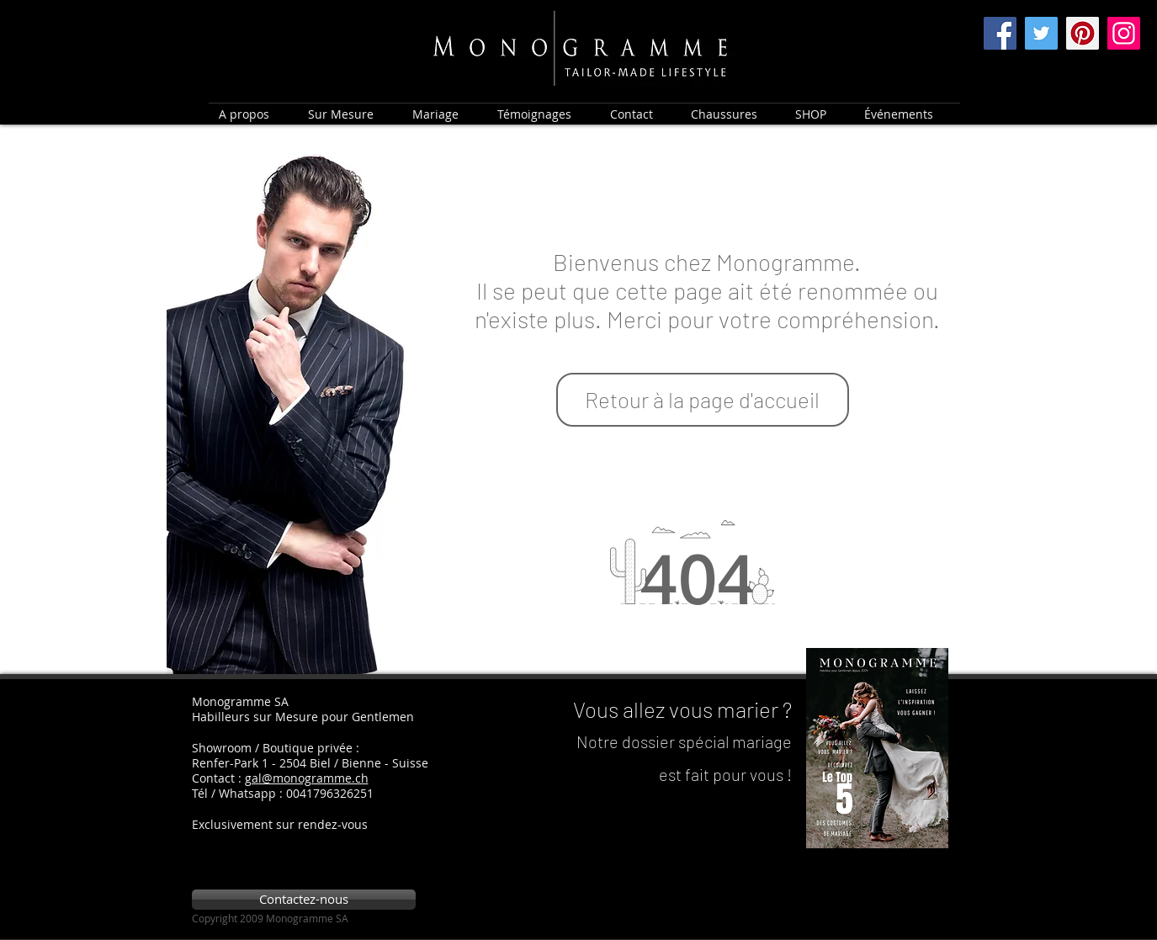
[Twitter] (1041, 33)
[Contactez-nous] (304, 900)
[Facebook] (1000, 33)
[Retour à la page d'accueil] (702, 400)
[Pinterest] (1082, 33)
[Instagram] (1123, 33)
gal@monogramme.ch (307, 778)
